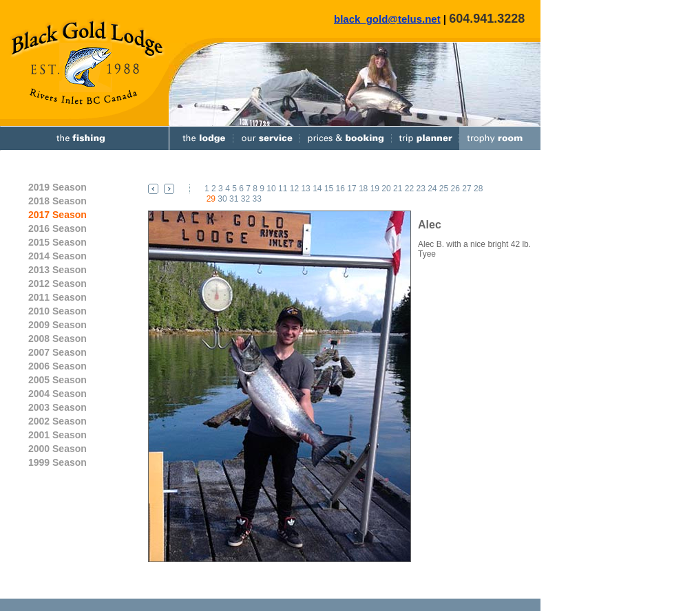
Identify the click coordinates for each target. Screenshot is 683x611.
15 (328, 188)
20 (385, 188)
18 (363, 188)
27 (466, 188)
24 (432, 188)
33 (256, 199)
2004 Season (57, 393)
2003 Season (57, 407)
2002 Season (57, 421)
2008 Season (57, 338)
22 (409, 188)
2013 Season (57, 269)
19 (374, 188)
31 (233, 199)
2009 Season (57, 324)
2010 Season (57, 311)
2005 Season (57, 379)
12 (294, 188)
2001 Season (57, 434)
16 (340, 188)
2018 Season (57, 200)
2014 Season (57, 255)
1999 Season (57, 462)
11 (282, 188)
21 (397, 188)
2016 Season (57, 228)
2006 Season (57, 366)
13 (305, 188)
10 (270, 188)
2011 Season (57, 297)
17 (351, 188)
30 (222, 199)
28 (478, 188)
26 (455, 188)
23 (420, 188)
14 (317, 188)
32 (245, 199)
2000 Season (57, 448)
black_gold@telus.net (387, 19)
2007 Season (57, 352)
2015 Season (57, 242)
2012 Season (57, 283)
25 (443, 188)
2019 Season (57, 187)
